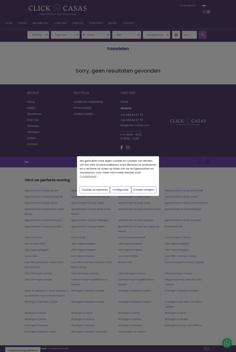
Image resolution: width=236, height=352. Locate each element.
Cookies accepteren (95, 190)
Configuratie (120, 190)
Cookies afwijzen (143, 190)
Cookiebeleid (88, 176)
